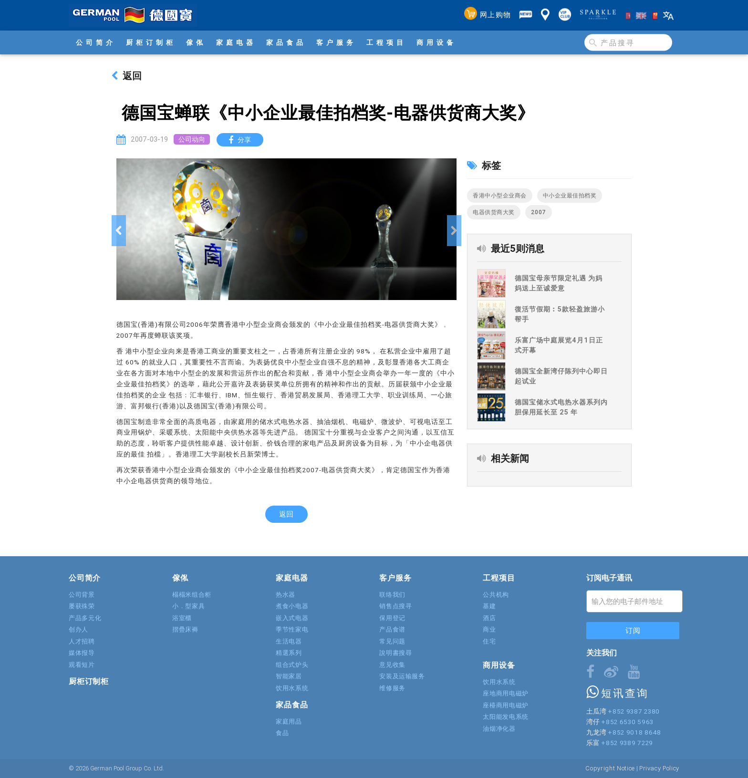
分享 (242, 140)
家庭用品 (289, 721)
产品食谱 (392, 629)
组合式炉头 (292, 665)
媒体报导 (82, 653)
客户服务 (336, 42)
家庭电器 (236, 42)
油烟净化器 (499, 729)
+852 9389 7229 (627, 742)
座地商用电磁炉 (506, 693)
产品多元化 (85, 618)
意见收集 (392, 665)
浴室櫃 (182, 618)
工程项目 (386, 42)
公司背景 (82, 595)
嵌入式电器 (292, 618)
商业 (489, 629)
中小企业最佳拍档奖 (570, 195)
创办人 (78, 629)
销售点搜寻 (395, 606)
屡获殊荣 (82, 606)
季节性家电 (292, 629)
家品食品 (286, 42)
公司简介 (96, 42)
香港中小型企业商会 (500, 195)
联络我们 (392, 595)
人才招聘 (82, 641)
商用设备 (436, 42)
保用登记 (392, 618)
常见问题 (392, 641)
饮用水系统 (292, 688)
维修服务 (392, 688)
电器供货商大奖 (494, 212)
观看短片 (82, 665)
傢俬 (196, 42)
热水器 (285, 595)
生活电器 (289, 641)
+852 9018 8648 (634, 732)
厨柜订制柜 (151, 42)
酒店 (489, 618)
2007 (538, 212)
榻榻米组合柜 (191, 595)
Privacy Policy (659, 768)
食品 (282, 733)
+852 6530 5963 (627, 721)
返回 (126, 76)
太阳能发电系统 (506, 717)
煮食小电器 (292, 606)
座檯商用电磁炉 (506, 705)
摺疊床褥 (185, 629)
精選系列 (289, 653)
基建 (489, 606)
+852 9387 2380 (633, 711)
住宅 (489, 641)
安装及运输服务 (402, 676)
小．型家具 (188, 606)
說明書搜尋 (395, 653)
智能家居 (289, 676)
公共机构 (496, 595)
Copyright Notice (609, 768)
